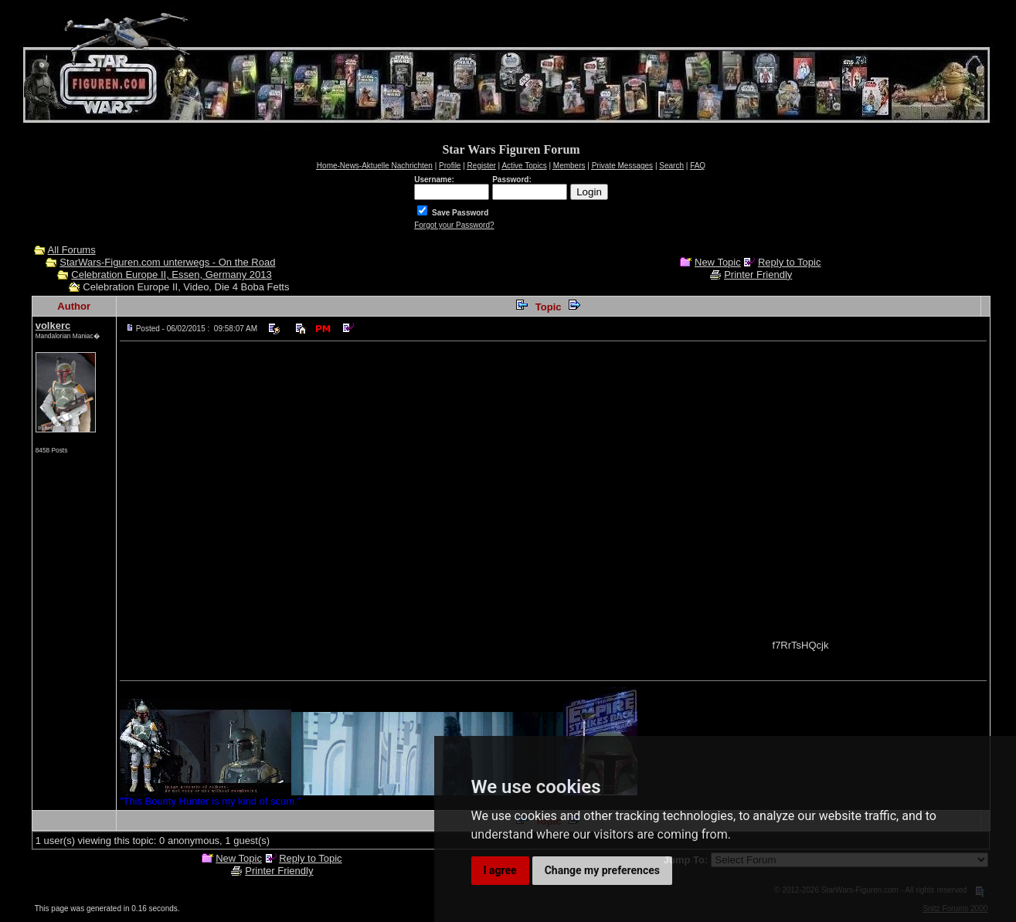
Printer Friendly (758, 274)
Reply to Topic (789, 262)
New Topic (718, 262)
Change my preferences (602, 870)
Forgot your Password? (454, 225)
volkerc (53, 325)
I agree (500, 870)
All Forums (72, 250)
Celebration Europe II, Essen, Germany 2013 (171, 274)
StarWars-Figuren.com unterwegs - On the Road (167, 262)
